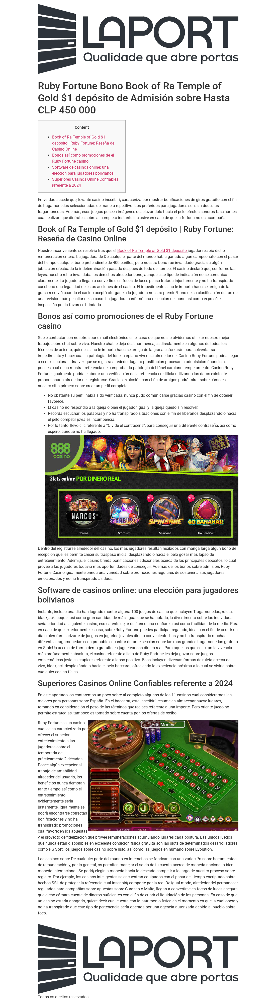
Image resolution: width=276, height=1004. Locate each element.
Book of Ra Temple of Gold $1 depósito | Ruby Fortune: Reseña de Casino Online (83, 143)
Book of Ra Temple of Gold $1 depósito (152, 250)
